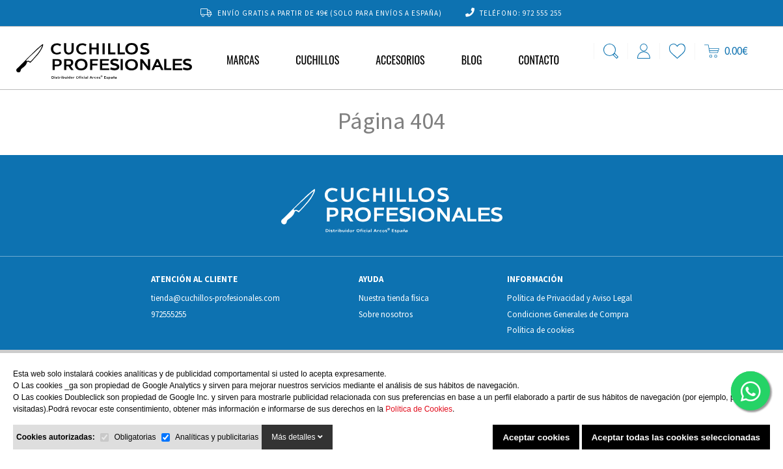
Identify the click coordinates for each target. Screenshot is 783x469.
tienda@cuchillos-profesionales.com (215, 298)
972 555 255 (542, 13)
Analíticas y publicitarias (216, 437)
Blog (471, 60)
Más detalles (297, 437)
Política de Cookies (418, 409)
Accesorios (400, 60)
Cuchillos (317, 60)
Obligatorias (135, 437)
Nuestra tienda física (394, 298)
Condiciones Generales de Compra (568, 314)
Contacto (539, 60)
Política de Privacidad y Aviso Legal (569, 298)
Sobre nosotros (386, 314)
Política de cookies (540, 329)
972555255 (168, 314)
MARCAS (243, 60)
